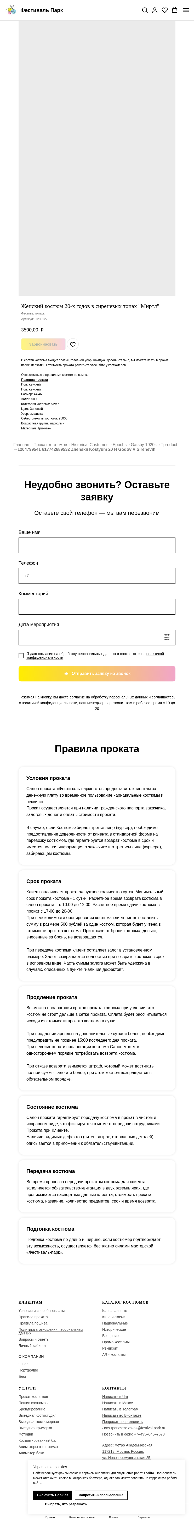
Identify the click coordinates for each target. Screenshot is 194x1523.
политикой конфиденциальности (49, 703)
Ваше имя (30, 532)
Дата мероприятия (39, 624)
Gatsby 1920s (144, 444)
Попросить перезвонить (122, 1422)
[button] (145, 10)
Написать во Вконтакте (121, 1415)
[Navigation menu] (186, 10)
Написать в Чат (115, 1396)
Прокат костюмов (50, 444)
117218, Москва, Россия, (123, 1451)
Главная (21, 444)
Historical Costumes (90, 444)
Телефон (28, 563)
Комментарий (33, 593)
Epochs (120, 444)
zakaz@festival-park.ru (146, 1428)
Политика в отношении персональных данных (51, 1331)
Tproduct (169, 444)
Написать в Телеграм (120, 1409)
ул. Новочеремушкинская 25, (126, 1458)
